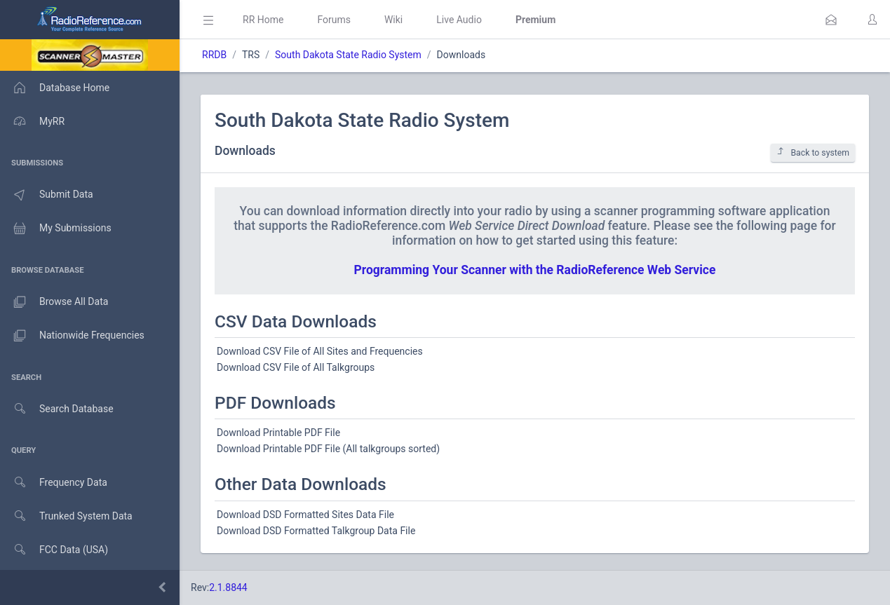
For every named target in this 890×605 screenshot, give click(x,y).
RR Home (263, 19)
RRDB (214, 54)
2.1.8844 (228, 587)
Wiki (393, 19)
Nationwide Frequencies (72, 335)
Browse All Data (54, 302)
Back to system (812, 152)
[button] (831, 19)
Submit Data (46, 195)
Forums (334, 19)
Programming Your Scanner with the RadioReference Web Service (535, 270)
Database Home (54, 87)
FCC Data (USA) (54, 550)
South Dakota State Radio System (348, 54)
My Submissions (56, 228)
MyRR (32, 121)
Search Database (57, 409)
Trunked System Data (66, 516)
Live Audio (459, 19)
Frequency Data (53, 483)
